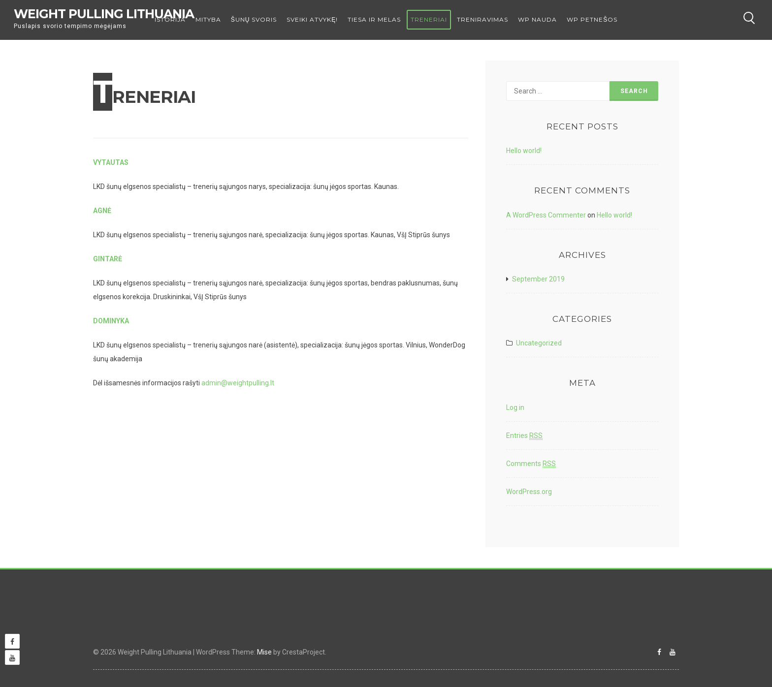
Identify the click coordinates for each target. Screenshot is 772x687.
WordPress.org (529, 492)
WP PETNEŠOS (592, 19)
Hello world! (524, 151)
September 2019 (538, 279)
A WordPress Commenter (546, 215)
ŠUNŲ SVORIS (254, 19)
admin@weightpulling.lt (237, 383)
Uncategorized (539, 343)
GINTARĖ (107, 259)
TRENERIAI (429, 19)
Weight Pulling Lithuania (104, 13)
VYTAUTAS (111, 162)
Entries (524, 436)
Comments (531, 464)
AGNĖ (102, 211)
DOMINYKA (111, 321)
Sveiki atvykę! (312, 19)
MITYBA (208, 19)
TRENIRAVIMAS (482, 19)
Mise (264, 652)
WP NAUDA (537, 19)
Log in (515, 407)
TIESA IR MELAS (374, 19)
